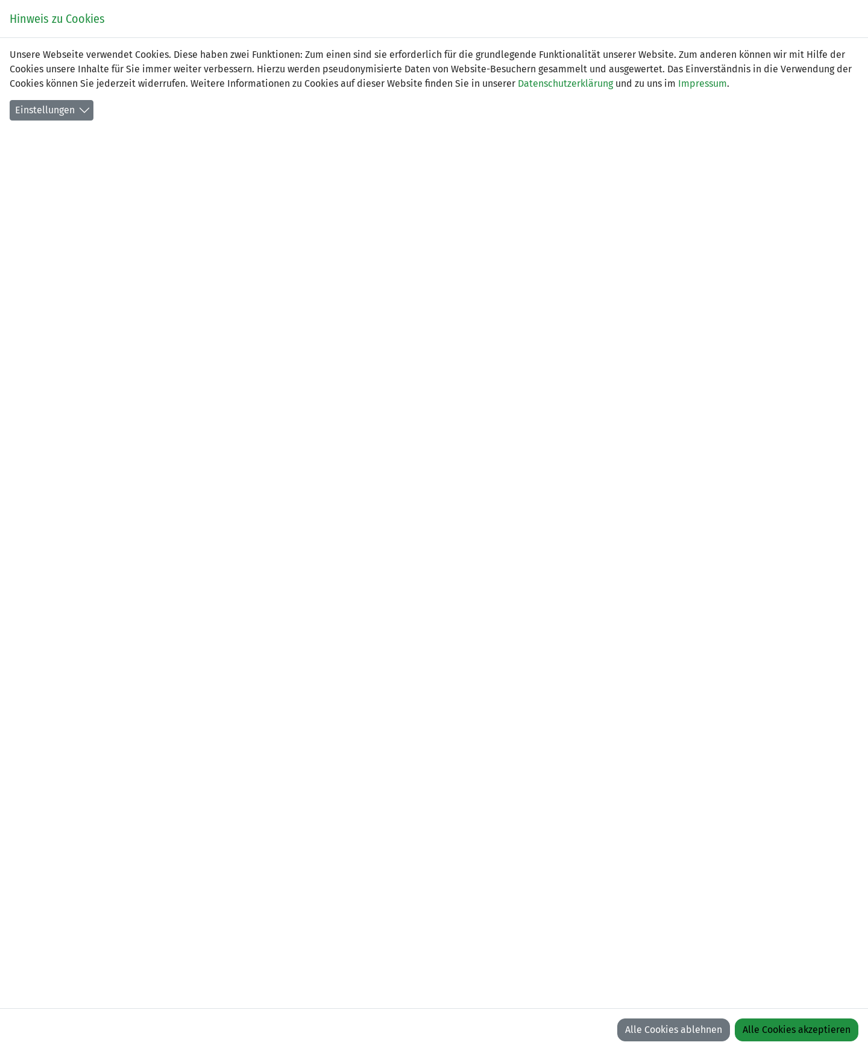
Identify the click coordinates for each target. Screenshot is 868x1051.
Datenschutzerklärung (565, 83)
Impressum (702, 83)
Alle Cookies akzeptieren (797, 1029)
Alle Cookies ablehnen (673, 1029)
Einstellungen (45, 110)
